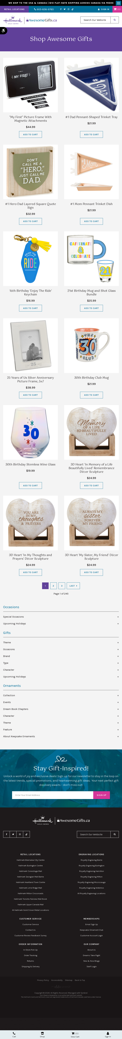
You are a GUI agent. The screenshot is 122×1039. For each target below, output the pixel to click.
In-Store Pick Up (30, 950)
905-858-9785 (42, 10)
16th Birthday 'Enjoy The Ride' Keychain (30, 293)
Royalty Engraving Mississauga (91, 883)
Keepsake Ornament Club (91, 930)
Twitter (62, 10)
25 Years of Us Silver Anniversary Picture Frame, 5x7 (30, 380)
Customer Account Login (91, 936)
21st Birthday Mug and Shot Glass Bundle (92, 293)
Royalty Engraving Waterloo (91, 888)
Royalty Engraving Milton (91, 877)
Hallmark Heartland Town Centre (30, 883)
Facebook (58, 10)
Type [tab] (5, 663)
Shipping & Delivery (31, 967)
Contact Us (30, 930)
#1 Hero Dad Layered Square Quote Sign (30, 207)
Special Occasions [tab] (13, 617)
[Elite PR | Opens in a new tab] (61, 987)
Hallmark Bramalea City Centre (30, 860)
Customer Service (30, 925)
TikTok (69, 10)
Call (14, 1035)
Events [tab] (7, 702)
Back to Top (80, 981)
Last (72, 586)
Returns (30, 961)
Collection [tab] (9, 695)
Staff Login (92, 967)
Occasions (11, 608)
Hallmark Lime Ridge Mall (30, 888)
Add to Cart (30, 135)
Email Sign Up (91, 925)
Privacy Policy (43, 981)
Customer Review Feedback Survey (30, 936)
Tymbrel (84, 994)
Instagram (65, 10)
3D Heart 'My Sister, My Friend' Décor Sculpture (91, 558)
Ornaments (12, 686)
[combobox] (95, 20)
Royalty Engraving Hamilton (91, 872)
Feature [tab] (7, 730)
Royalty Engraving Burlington (91, 866)
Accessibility (57, 981)
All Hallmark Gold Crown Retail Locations (30, 910)
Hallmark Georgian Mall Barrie (30, 877)
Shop (42, 1035)
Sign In (105, 10)
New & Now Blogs (91, 961)
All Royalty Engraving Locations (91, 894)
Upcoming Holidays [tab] (14, 624)
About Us (91, 950)
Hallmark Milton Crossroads (30, 894)
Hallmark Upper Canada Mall (31, 905)
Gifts (7, 633)
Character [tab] (8, 670)
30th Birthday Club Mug (91, 378)
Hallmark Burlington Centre (30, 866)
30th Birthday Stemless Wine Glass (30, 465)
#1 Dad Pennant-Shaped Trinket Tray (91, 118)
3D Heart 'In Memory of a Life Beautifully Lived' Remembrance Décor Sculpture (91, 469)
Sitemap (68, 981)
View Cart (75, 1037)
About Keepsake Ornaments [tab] (19, 736)
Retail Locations (14, 10)
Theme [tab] (7, 643)
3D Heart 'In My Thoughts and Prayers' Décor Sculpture (30, 558)
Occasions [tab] (9, 649)
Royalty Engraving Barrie (91, 860)
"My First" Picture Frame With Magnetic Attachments (30, 120)
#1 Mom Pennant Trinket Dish (91, 205)
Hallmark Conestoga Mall (30, 872)
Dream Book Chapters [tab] (15, 709)
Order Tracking (30, 956)
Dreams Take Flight (91, 956)
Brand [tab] (6, 656)
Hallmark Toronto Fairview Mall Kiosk (30, 899)
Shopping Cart (115, 10)
